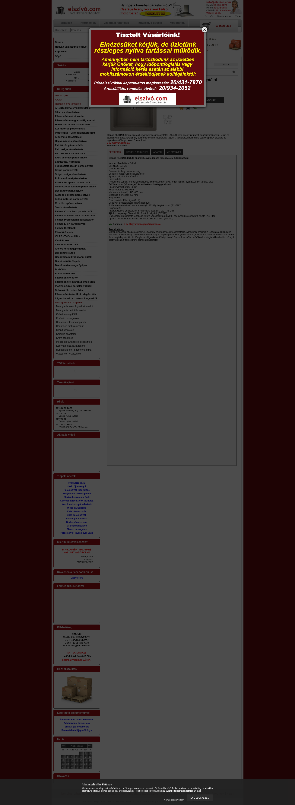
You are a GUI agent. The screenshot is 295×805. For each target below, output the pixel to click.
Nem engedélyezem (174, 800)
